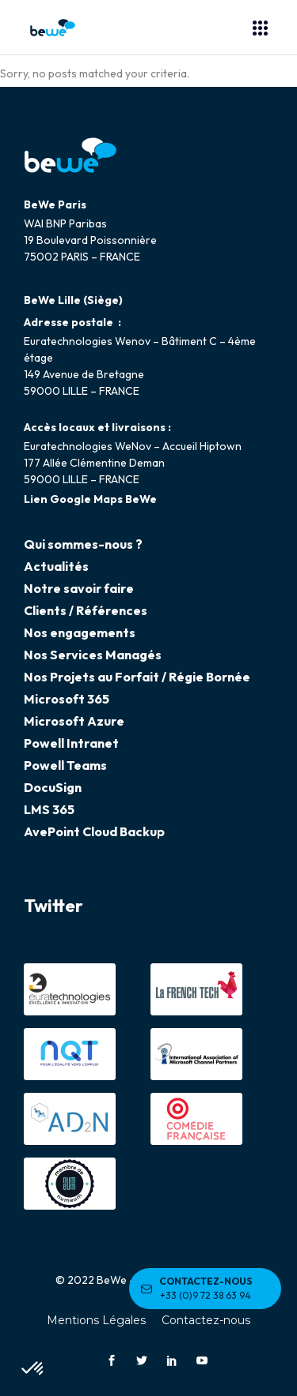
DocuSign (53, 787)
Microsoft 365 (66, 699)
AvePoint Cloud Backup (94, 831)
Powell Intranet (71, 743)
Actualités (56, 566)
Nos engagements (79, 632)
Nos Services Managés (93, 654)
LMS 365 (49, 809)
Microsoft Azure (74, 721)
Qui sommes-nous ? (83, 544)
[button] (33, 1369)
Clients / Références (85, 610)
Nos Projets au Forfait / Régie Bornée (137, 677)
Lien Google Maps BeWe (90, 499)
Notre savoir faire (79, 588)
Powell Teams (65, 765)
